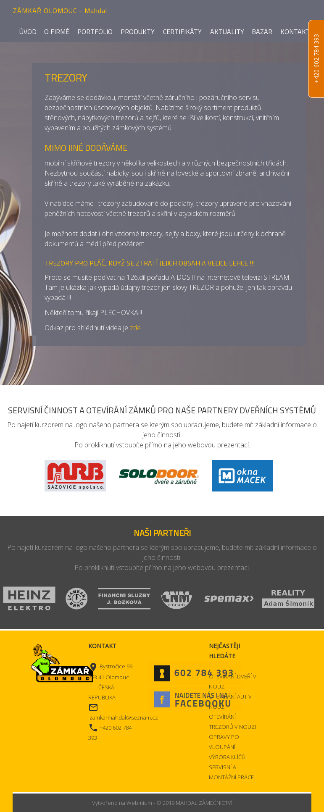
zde (135, 327)
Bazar (262, 31)
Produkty (138, 31)
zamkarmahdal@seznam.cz (124, 717)
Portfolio (95, 31)
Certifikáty (182, 31)
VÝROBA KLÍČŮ (227, 757)
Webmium (139, 803)
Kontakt (295, 31)
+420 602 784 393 (316, 59)
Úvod (28, 31)
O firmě (56, 31)
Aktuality (227, 31)
